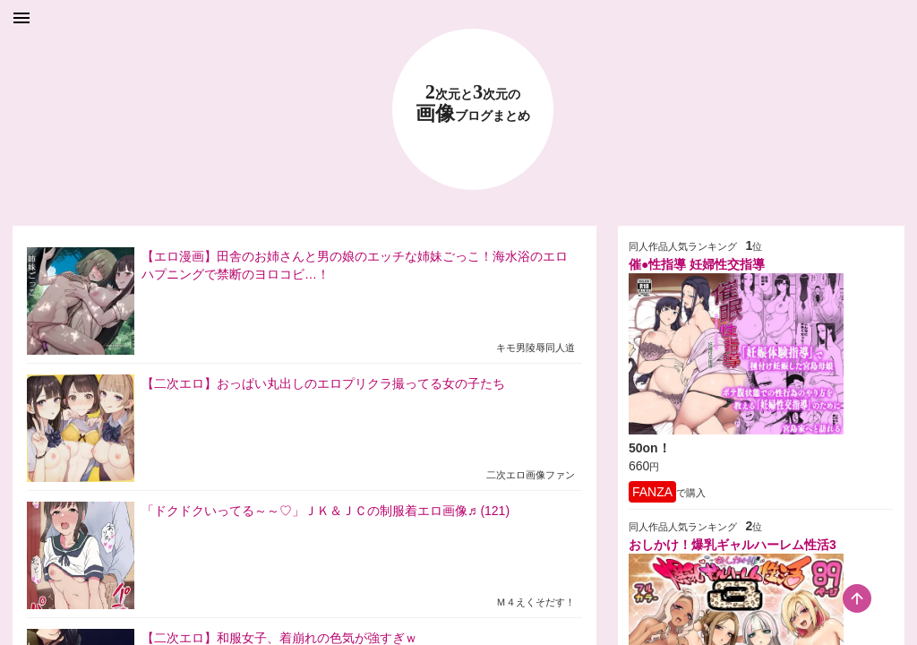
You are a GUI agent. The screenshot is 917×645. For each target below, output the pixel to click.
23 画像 (473, 103)
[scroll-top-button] (857, 598)
